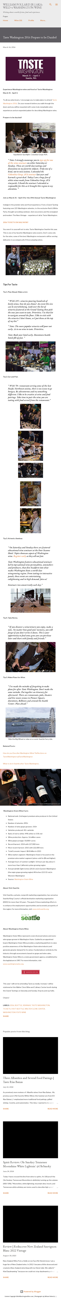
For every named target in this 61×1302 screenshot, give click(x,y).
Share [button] (6, 1016)
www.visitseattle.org (40, 909)
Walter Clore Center (35, 1009)
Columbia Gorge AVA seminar (22, 174)
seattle (18, 1005)
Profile (31, 20)
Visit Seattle (17, 1009)
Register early (19, 556)
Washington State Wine (23, 879)
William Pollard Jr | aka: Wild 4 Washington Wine (23, 6)
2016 (12, 1005)
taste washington (40, 1005)
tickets (7, 1009)
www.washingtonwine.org (13, 964)
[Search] (50, 4)
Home (5, 20)
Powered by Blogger (30, 1291)
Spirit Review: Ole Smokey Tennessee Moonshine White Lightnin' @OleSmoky (27, 1164)
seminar (27, 1005)
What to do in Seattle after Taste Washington (21, 764)
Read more (53, 1109)
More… (43, 20)
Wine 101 (18, 20)
